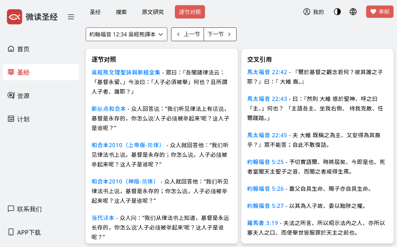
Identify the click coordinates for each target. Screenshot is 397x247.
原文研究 (153, 12)
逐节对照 (190, 12)
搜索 (121, 12)
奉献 (380, 11)
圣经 (95, 12)
